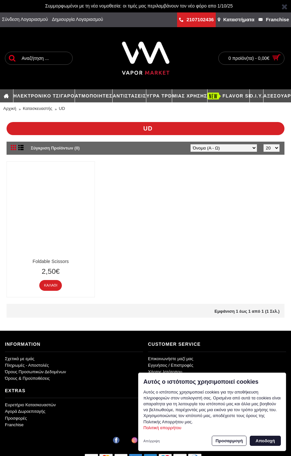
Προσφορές (16, 418)
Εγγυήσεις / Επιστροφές (170, 365)
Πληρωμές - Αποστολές (27, 365)
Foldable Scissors (51, 261)
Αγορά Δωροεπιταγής (25, 411)
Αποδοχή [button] (265, 440)
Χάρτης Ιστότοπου (165, 371)
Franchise (14, 424)
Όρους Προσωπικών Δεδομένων (35, 371)
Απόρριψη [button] (151, 441)
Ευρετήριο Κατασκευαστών (30, 404)
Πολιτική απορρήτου (162, 427)
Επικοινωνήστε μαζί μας (170, 358)
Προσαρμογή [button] (229, 440)
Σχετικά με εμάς (19, 358)
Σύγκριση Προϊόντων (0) (55, 148)
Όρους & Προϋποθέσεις (27, 378)
